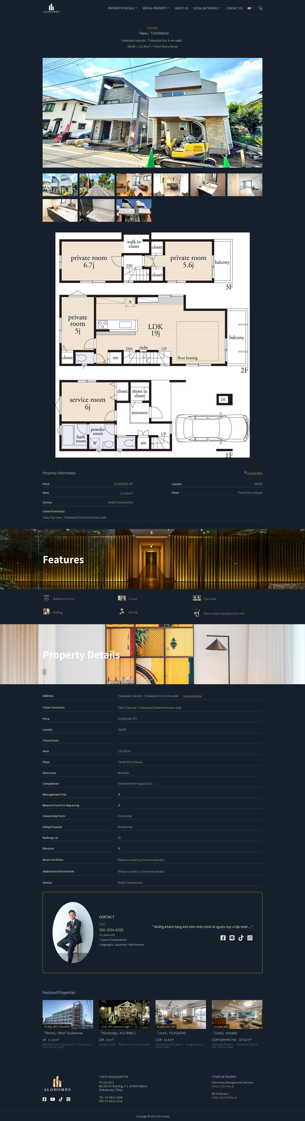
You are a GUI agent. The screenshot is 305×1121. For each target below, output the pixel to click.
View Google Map (192, 695)
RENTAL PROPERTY (155, 8)
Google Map (253, 472)
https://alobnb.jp (223, 1086)
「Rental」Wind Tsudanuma (62, 1032)
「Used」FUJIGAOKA (170, 1032)
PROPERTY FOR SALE (121, 8)
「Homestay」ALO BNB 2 (117, 1032)
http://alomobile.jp (224, 1097)
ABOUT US (181, 8)
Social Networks (205, 8)
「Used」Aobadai (224, 1032)
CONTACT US (234, 8)
